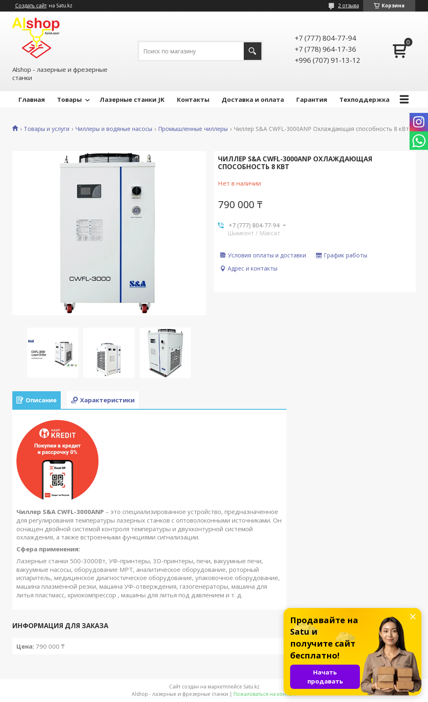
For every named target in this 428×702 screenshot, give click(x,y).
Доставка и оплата (253, 99)
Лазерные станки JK (132, 99)
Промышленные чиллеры (193, 129)
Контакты (193, 99)
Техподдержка (364, 99)
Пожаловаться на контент (264, 694)
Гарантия (311, 99)
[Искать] (252, 51)
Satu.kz (251, 686)
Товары (69, 99)
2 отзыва (348, 5)
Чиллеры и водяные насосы (114, 129)
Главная (31, 99)
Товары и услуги (46, 129)
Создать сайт (31, 6)
